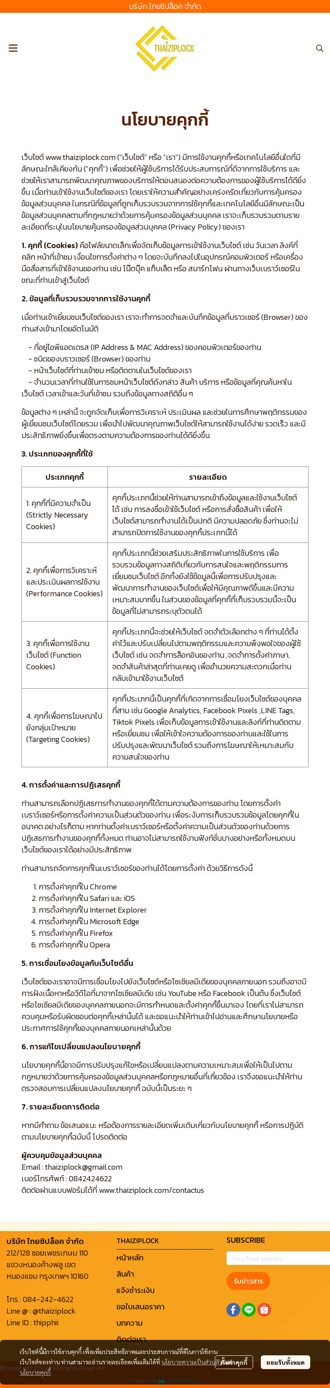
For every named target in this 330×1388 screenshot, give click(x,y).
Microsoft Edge (114, 921)
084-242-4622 (48, 1299)
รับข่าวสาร (248, 1281)
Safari (99, 898)
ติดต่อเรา (131, 1339)
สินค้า (125, 1274)
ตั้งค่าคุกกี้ (234, 1362)
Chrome (103, 886)
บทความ (129, 1323)
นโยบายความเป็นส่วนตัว (192, 1362)
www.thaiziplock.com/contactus (151, 1190)
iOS (129, 898)
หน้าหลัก (130, 1257)
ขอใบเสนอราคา (140, 1306)
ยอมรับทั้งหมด (285, 1362)
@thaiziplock (54, 1311)
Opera (100, 944)
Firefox (101, 933)
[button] (320, 48)
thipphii (46, 1322)
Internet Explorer (118, 910)
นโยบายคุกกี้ (35, 1372)
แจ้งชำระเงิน (135, 1290)
